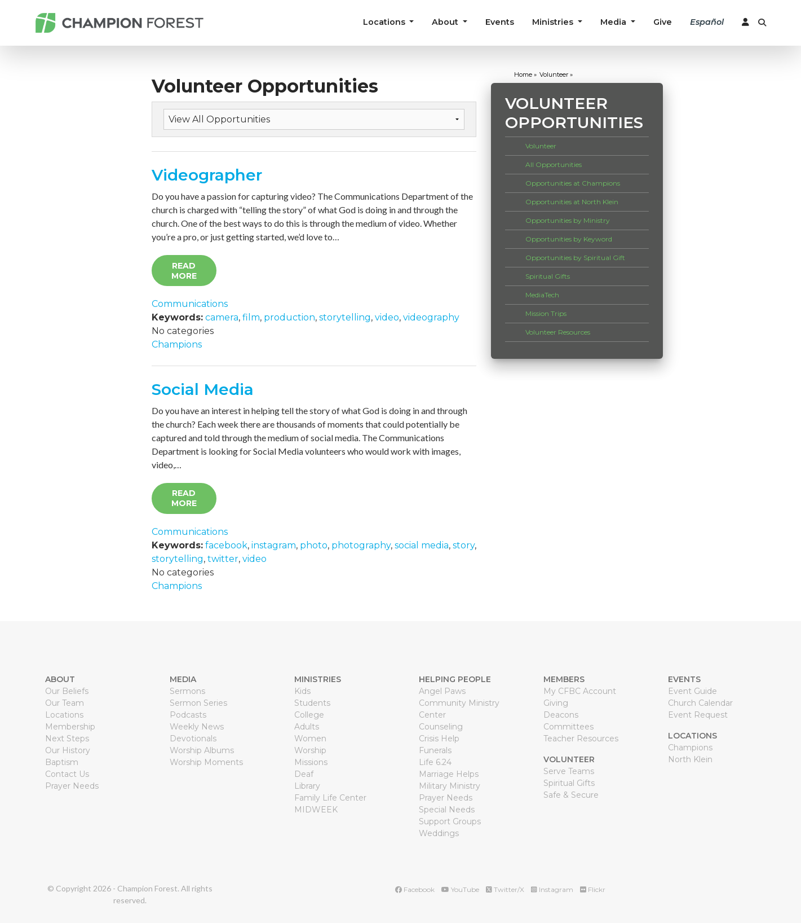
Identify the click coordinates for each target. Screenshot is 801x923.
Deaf (303, 774)
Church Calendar (700, 703)
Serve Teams (568, 771)
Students (312, 703)
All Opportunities (553, 164)
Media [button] (614, 22)
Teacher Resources (580, 738)
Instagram (552, 889)
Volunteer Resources (557, 332)
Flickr (592, 889)
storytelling (345, 317)
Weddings (439, 833)
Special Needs (447, 810)
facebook (226, 545)
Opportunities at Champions (572, 183)
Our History (67, 750)
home (523, 74)
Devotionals (193, 738)
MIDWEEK (316, 810)
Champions (177, 344)
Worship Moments (206, 762)
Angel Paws (442, 691)
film (251, 317)
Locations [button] (385, 22)
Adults (306, 727)
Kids (302, 691)
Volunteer (540, 146)
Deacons (560, 715)
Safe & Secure (571, 795)
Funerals (435, 750)
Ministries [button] (554, 22)
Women (310, 738)
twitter (222, 558)
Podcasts (188, 715)
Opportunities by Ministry (567, 220)
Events (499, 22)
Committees (568, 727)
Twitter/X (505, 889)
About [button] (446, 22)
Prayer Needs (72, 786)
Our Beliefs (66, 691)
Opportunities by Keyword (568, 239)
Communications (190, 303)
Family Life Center (330, 798)
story (464, 545)
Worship (310, 750)
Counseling (441, 727)
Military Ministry (449, 786)
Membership (70, 727)
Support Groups (450, 821)
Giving (555, 703)
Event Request (698, 715)
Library (307, 786)
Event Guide (692, 691)
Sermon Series (198, 703)
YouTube (460, 889)
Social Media (203, 389)
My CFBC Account (579, 691)
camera (221, 317)
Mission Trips (546, 313)
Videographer (207, 174)
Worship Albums (202, 750)
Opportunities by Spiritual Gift (575, 257)
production (289, 317)
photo (314, 545)
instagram (273, 545)
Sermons (187, 691)
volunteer (553, 74)
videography (431, 317)
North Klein (690, 759)
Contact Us (67, 774)
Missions (311, 762)
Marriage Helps (449, 774)
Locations (64, 715)
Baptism (61, 762)
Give (662, 22)
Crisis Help (439, 738)
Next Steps (67, 738)
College (309, 715)
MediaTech (542, 295)
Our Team (64, 703)
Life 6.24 (435, 762)
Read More (184, 271)
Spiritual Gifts (547, 276)
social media (422, 545)
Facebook (415, 889)
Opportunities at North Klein (571, 201)
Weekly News (197, 727)
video (387, 317)
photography (361, 545)
